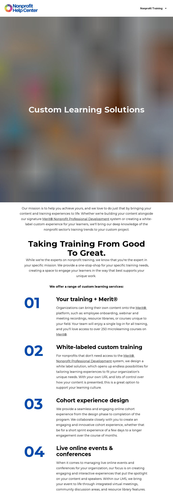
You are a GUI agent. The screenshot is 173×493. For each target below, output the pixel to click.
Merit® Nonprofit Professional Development (75, 196)
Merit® (141, 284)
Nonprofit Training (153, 11)
